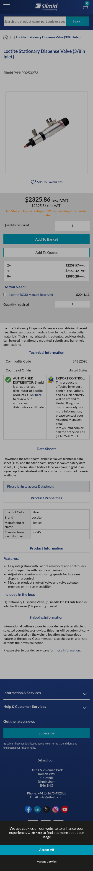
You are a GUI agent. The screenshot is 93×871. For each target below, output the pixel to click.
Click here (35, 833)
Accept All (46, 850)
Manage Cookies (47, 861)
